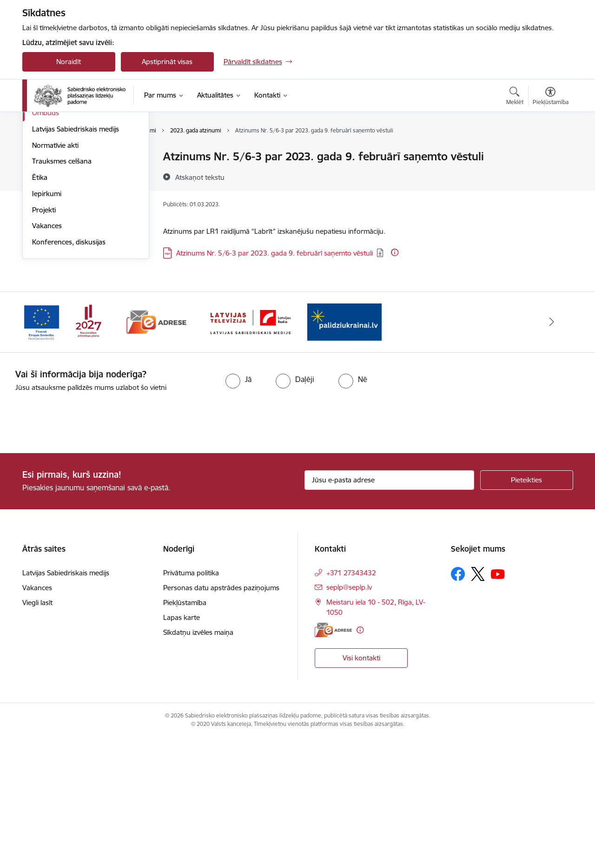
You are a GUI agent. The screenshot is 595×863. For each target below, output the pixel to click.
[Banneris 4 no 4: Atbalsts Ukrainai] (344, 446)
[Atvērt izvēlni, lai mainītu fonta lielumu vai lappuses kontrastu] (550, 97)
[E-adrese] (333, 755)
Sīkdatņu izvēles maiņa (198, 757)
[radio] (238, 503)
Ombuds (45, 237)
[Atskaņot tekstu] (200, 177)
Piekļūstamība (184, 727)
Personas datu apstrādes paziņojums (221, 712)
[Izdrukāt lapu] (550, 152)
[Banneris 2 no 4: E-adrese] (156, 446)
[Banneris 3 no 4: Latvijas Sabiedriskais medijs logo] (251, 446)
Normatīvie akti (55, 270)
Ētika (39, 302)
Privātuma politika (191, 697)
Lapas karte (181, 742)
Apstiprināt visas (167, 61)
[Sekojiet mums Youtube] (498, 698)
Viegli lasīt (37, 727)
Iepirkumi (46, 318)
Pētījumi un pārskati (63, 205)
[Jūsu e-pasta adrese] (389, 605)
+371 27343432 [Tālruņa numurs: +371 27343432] (351, 697)
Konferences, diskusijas (69, 366)
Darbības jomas (56, 173)
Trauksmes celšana (62, 286)
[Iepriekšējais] (43, 447)
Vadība (42, 156)
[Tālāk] (551, 447)
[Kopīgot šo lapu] (550, 176)
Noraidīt (68, 61)
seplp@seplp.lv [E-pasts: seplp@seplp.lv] (349, 712)
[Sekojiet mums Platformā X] (478, 699)
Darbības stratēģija (61, 189)
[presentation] (77, 543)
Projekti (44, 334)
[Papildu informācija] (394, 252)
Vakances (47, 350)
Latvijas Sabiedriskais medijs (75, 254)
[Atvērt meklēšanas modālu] (515, 97)
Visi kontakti (361, 782)
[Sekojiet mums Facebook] (458, 699)
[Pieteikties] (526, 605)
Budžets (45, 221)
